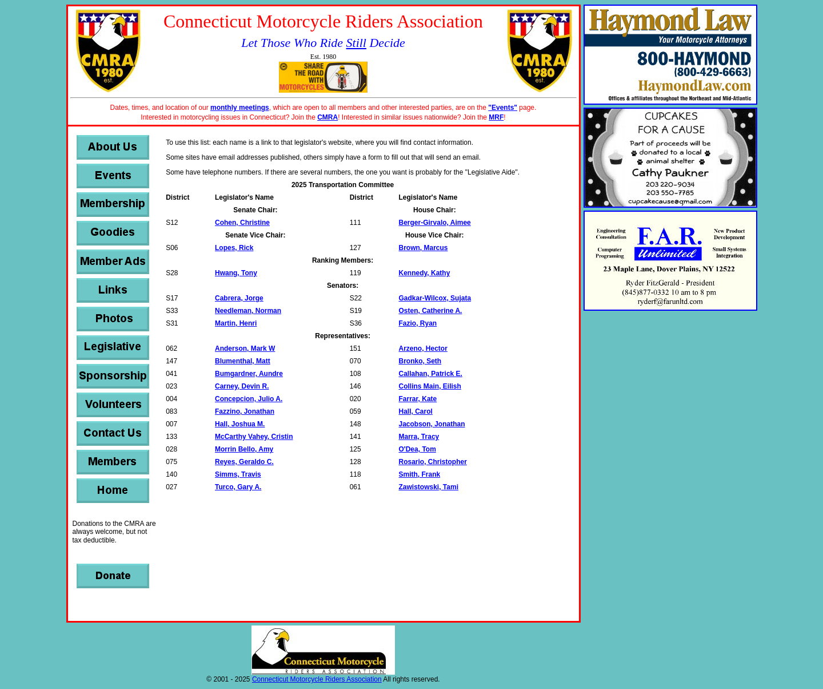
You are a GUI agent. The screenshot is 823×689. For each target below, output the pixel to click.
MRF (496, 117)
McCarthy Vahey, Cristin (254, 437)
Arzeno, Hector (423, 348)
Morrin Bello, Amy (244, 449)
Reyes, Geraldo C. (244, 462)
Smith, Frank (420, 474)
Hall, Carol (416, 411)
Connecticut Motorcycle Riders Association (317, 679)
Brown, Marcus (423, 248)
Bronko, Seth (420, 361)
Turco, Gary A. (238, 487)
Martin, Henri (236, 323)
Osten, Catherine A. (430, 311)
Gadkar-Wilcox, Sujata (435, 298)
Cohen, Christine (242, 223)
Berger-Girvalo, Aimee (435, 223)
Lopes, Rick (234, 248)
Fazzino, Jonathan (244, 411)
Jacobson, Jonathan (432, 424)
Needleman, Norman (248, 311)
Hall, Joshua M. (240, 424)
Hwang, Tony (236, 273)
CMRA (327, 117)
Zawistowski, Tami (428, 487)
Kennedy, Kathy (424, 273)
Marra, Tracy (419, 437)
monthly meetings (239, 108)
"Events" (502, 108)
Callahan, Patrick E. (430, 374)
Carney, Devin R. (242, 386)
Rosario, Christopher (433, 462)
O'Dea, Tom (417, 449)
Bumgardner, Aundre (249, 374)
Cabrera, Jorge (239, 298)
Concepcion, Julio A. (248, 399)
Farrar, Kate (418, 399)
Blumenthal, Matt (242, 361)
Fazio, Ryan (418, 323)
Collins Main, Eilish (430, 386)
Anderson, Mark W (245, 348)
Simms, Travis (238, 474)
